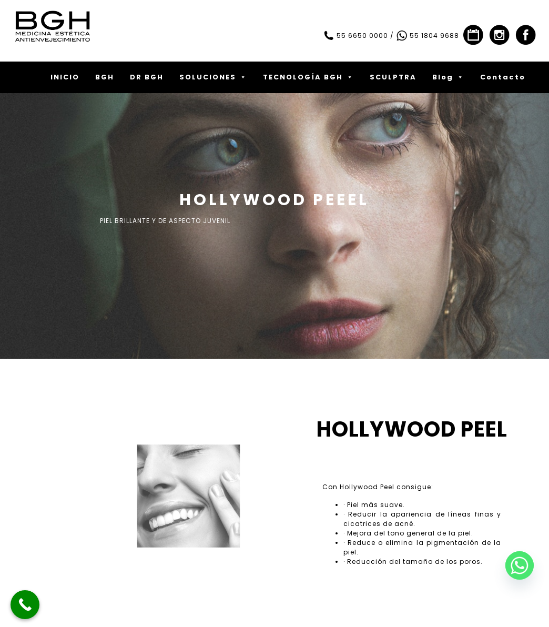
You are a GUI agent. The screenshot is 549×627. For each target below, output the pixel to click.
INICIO (64, 77)
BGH (104, 77)
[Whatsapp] (519, 565)
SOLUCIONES (213, 77)
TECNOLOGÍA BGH (308, 77)
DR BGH (147, 77)
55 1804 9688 (427, 35)
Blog (448, 77)
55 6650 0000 (355, 35)
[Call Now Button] (25, 604)
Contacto (502, 77)
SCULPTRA (393, 77)
